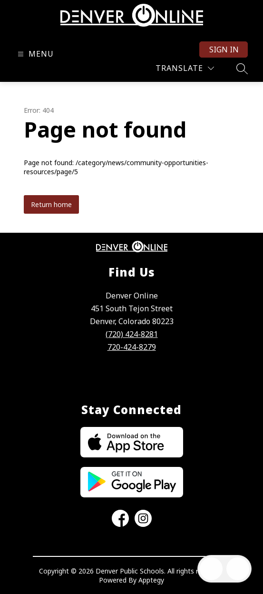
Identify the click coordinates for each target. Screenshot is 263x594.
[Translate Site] (184, 68)
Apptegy (151, 579)
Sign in (224, 49)
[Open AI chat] (237, 568)
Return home (51, 204)
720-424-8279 (131, 347)
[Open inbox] (211, 568)
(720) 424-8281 (132, 334)
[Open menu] (34, 54)
